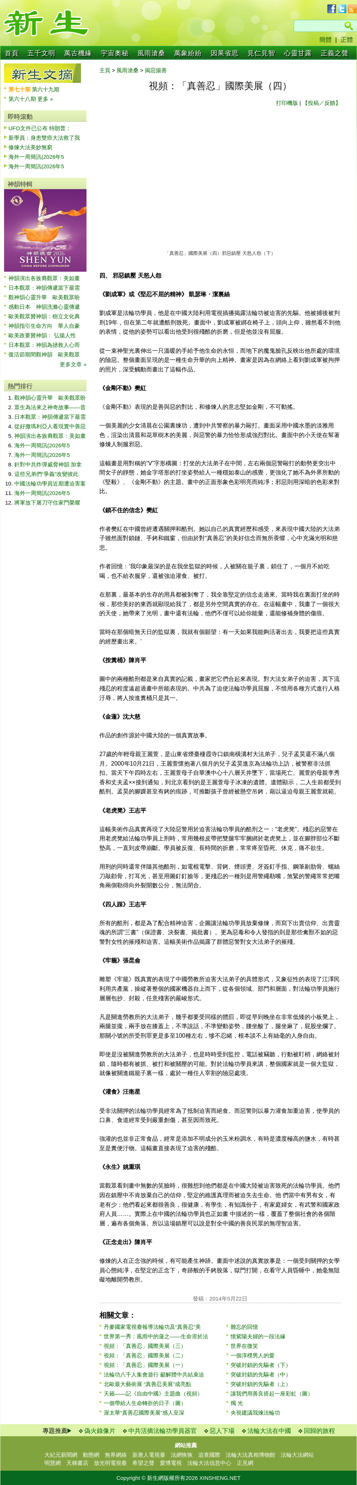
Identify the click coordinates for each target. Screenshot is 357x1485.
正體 (347, 39)
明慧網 (52, 1463)
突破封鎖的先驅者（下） (261, 1365)
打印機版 (287, 103)
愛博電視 (171, 1463)
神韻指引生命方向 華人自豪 (44, 326)
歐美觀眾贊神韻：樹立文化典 (44, 316)
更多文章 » (73, 364)
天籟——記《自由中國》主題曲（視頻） (153, 1393)
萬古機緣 (78, 53)
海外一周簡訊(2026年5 (36, 157)
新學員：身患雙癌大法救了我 (44, 138)
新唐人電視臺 (148, 1455)
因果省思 (225, 53)
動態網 (91, 1455)
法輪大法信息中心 (209, 1463)
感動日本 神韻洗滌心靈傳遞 (44, 307)
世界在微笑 (244, 1346)
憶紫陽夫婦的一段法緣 (258, 1336)
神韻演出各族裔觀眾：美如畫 (44, 278)
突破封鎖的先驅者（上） (261, 1384)
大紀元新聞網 (60, 1455)
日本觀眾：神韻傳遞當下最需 (44, 288)
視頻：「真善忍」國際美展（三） (145, 1346)
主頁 (104, 70)
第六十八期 (22, 99)
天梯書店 (77, 1463)
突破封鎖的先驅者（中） (261, 1374)
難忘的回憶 (244, 1327)
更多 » (45, 99)
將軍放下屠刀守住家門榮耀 (47, 502)
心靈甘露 (298, 53)
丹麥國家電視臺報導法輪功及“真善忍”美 (152, 1327)
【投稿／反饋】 (321, 103)
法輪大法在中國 (269, 1430)
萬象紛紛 (188, 53)
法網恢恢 (182, 1455)
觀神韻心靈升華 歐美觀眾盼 (44, 297)
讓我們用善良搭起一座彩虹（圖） (272, 1393)
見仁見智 (261, 53)
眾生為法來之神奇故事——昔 (50, 407)
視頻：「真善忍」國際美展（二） (145, 1355)
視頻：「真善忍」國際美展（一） (145, 1365)
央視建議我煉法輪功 (255, 1412)
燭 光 (237, 1403)
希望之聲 (143, 1463)
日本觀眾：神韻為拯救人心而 (44, 345)
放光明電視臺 (110, 1463)
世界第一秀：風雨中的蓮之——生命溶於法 (156, 1336)
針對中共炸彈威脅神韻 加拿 (48, 464)
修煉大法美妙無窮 (30, 147)
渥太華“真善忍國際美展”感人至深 (144, 1412)
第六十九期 (45, 89)
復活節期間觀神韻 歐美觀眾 (44, 354)
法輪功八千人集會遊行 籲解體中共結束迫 (154, 1374)
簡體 (325, 39)
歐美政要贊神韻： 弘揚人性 (42, 335)
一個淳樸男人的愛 (253, 1355)
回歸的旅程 (319, 1430)
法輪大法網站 (297, 1455)
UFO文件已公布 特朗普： (39, 128)
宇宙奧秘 (115, 53)
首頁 (12, 53)
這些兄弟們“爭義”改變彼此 (46, 474)
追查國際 (209, 1455)
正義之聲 (335, 53)
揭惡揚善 (156, 70)
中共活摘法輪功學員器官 (162, 1430)
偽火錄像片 (99, 1430)
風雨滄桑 (151, 53)
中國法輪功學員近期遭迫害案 (50, 483)
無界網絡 (116, 1455)
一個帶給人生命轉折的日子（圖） (145, 1403)
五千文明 (41, 53)
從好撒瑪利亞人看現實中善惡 (50, 426)
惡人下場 (222, 1430)
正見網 (245, 1463)
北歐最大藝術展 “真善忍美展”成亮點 (147, 1384)
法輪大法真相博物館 (250, 1455)
